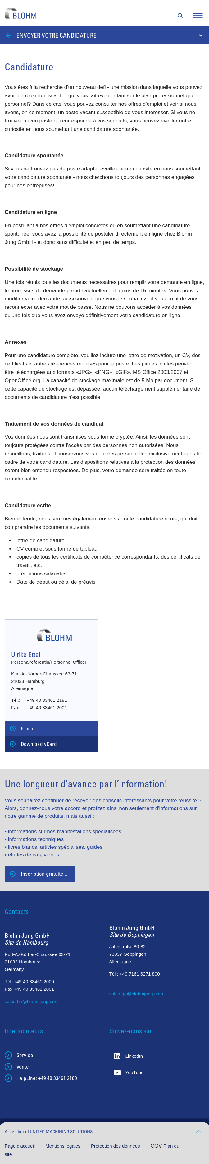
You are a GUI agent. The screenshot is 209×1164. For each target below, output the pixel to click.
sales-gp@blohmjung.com (136, 993)
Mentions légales (63, 1146)
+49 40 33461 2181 (47, 700)
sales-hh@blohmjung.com (32, 1001)
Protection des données (116, 1146)
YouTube (134, 1072)
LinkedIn (134, 1056)
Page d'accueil (20, 1146)
